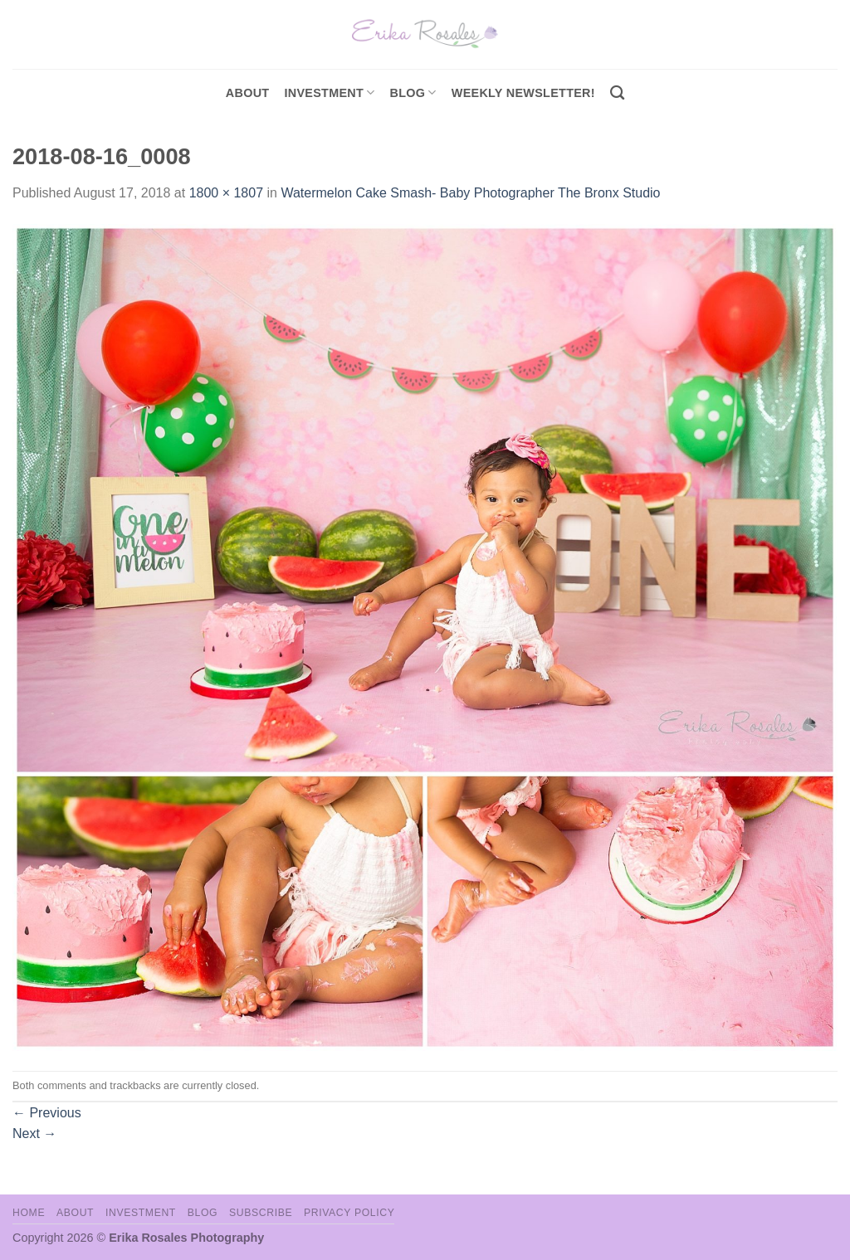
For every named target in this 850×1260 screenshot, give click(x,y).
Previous (46, 1113)
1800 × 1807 (226, 193)
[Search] (617, 93)
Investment (140, 1213)
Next (34, 1133)
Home (28, 1213)
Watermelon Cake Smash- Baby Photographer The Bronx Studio (470, 193)
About (248, 93)
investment (329, 92)
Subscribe (260, 1213)
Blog (413, 92)
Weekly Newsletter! (523, 93)
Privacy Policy (349, 1213)
